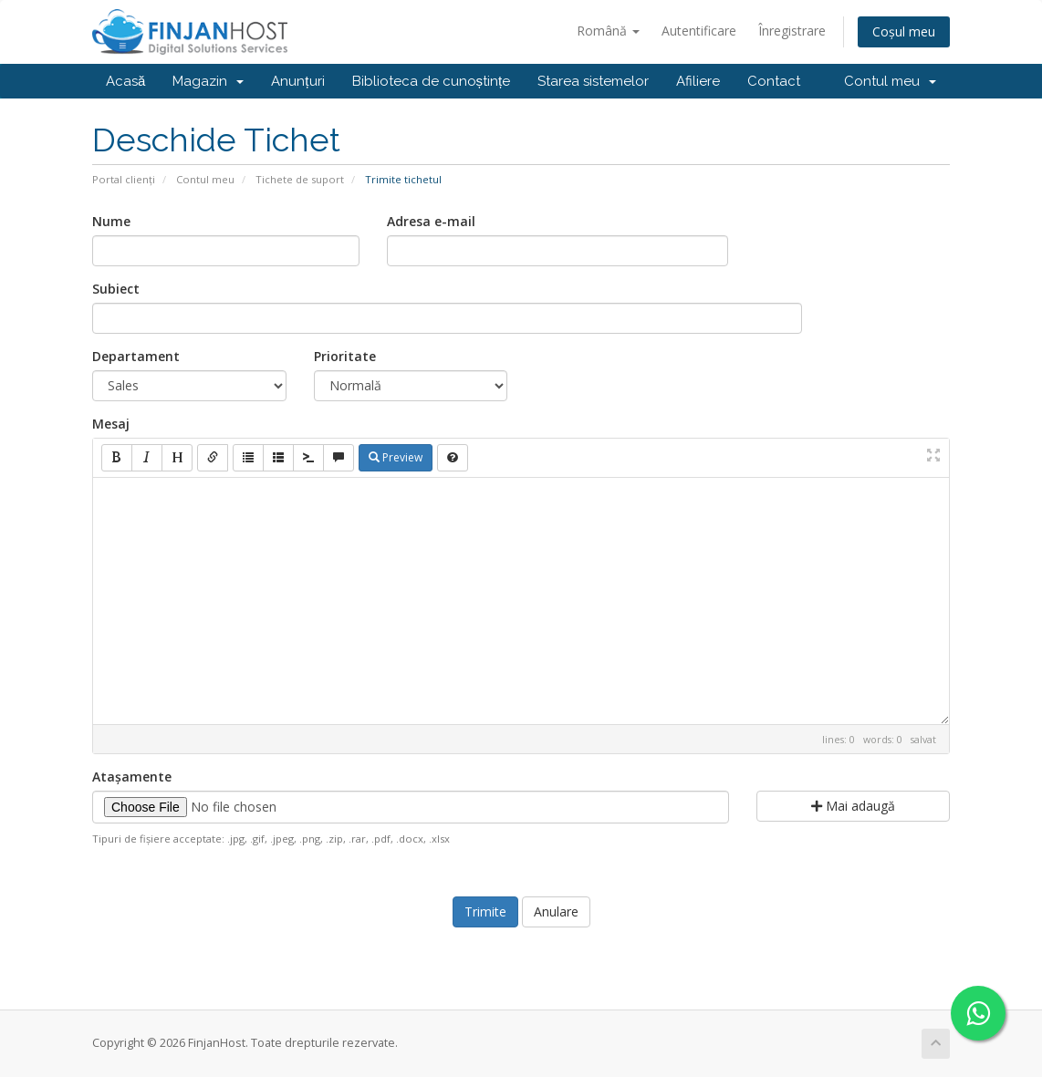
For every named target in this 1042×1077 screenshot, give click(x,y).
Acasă (125, 81)
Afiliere (698, 81)
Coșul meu (903, 31)
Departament (136, 356)
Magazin (208, 81)
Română (608, 30)
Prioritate (345, 356)
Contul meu (890, 81)
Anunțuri (297, 81)
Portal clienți (123, 179)
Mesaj (111, 423)
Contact (773, 81)
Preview (395, 457)
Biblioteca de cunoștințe (431, 81)
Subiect (116, 288)
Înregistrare (792, 30)
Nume (111, 221)
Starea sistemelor (593, 81)
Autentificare (699, 30)
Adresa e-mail (431, 221)
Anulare (556, 911)
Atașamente (132, 776)
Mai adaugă (853, 805)
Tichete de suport (299, 179)
